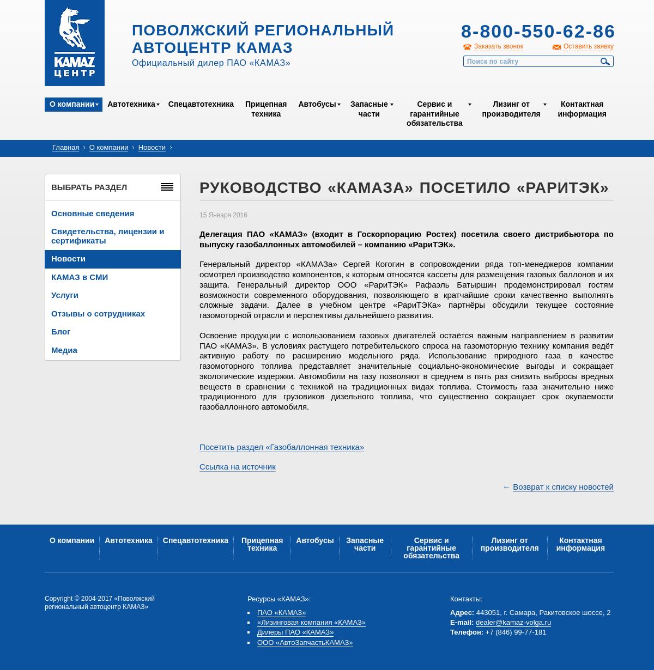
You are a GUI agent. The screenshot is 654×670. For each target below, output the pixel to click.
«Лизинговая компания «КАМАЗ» (311, 622)
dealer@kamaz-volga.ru (513, 622)
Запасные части (369, 109)
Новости (152, 147)
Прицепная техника (266, 109)
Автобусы (317, 104)
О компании (72, 104)
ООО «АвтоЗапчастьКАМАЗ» (305, 642)
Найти (605, 62)
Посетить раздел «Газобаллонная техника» (281, 447)
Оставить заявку (589, 46)
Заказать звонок (498, 46)
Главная (65, 147)
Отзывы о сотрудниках (98, 313)
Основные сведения (92, 213)
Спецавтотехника (201, 104)
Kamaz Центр (75, 43)
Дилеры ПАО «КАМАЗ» (295, 632)
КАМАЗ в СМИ (79, 277)
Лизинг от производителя (511, 109)
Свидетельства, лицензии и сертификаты (107, 236)
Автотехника (131, 104)
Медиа (64, 350)
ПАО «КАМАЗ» (281, 612)
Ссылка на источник (237, 466)
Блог (61, 331)
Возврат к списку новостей (563, 486)
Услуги (64, 295)
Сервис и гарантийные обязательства (435, 113)
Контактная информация (582, 109)
